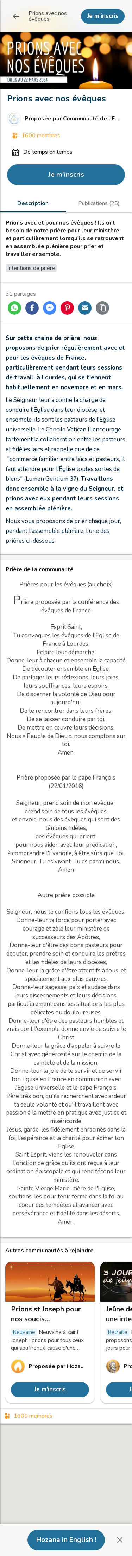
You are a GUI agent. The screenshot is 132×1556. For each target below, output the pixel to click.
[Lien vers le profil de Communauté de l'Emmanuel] (66, 119)
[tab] (33, 203)
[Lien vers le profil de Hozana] (50, 1366)
